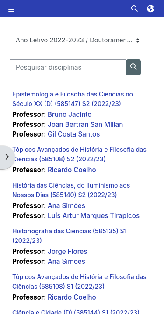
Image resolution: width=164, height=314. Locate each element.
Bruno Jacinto (70, 114)
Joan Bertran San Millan (85, 124)
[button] (135, 9)
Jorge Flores (67, 251)
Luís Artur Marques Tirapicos (94, 216)
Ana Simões (66, 205)
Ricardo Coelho (72, 170)
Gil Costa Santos (74, 134)
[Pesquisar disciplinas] (68, 67)
